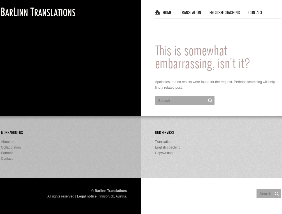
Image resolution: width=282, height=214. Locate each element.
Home (167, 13)
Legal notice (87, 196)
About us (7, 142)
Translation (190, 13)
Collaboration (11, 147)
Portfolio (7, 153)
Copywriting (164, 153)
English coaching (224, 13)
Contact (255, 13)
